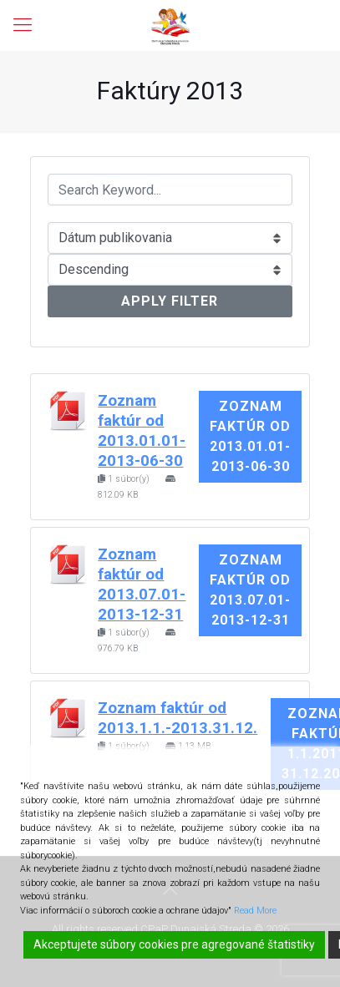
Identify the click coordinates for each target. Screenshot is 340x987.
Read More (255, 910)
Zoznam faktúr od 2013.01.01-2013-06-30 (250, 436)
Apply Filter (169, 301)
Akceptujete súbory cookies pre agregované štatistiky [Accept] (174, 944)
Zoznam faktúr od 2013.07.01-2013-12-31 (250, 590)
